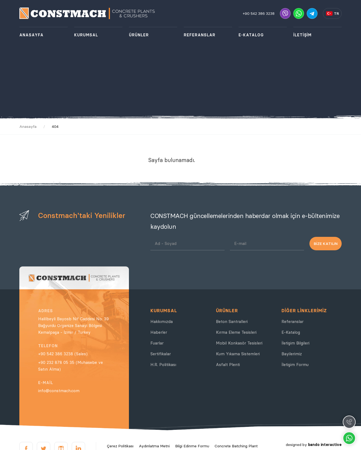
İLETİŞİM (302, 35)
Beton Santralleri (232, 321)
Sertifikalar (160, 353)
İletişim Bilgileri (295, 343)
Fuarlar (157, 343)
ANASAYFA (31, 35)
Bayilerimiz (291, 353)
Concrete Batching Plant (236, 446)
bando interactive (325, 444)
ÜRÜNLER (139, 35)
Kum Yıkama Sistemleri (238, 353)
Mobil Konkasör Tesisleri (239, 343)
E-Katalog (290, 332)
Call (349, 422)
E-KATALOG (251, 35)
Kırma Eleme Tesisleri (236, 332)
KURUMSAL (86, 35)
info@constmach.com (59, 390)
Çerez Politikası (120, 446)
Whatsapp (349, 438)
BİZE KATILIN (326, 243)
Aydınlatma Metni (154, 446)
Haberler (158, 332)
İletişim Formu (295, 364)
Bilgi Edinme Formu (192, 446)
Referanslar (292, 321)
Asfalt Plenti (228, 364)
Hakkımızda (161, 321)
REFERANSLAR (199, 35)
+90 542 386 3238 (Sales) (63, 353)
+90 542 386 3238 (259, 13)
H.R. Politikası (163, 364)
